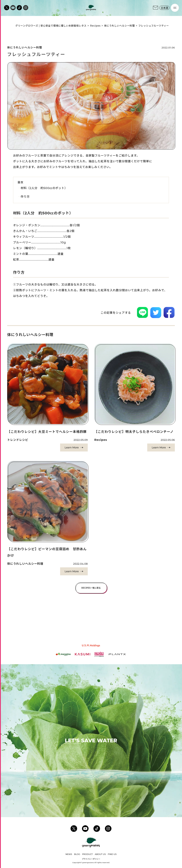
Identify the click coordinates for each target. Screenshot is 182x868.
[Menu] (175, 8)
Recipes (95, 25)
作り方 (25, 196)
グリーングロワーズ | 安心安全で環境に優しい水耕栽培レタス (51, 25)
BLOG (77, 854)
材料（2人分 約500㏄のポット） (44, 188)
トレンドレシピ (17, 440)
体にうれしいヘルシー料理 (119, 25)
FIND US (112, 854)
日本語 (164, 7)
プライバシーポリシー (91, 859)
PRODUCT (87, 854)
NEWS (68, 854)
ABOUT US (100, 854)
